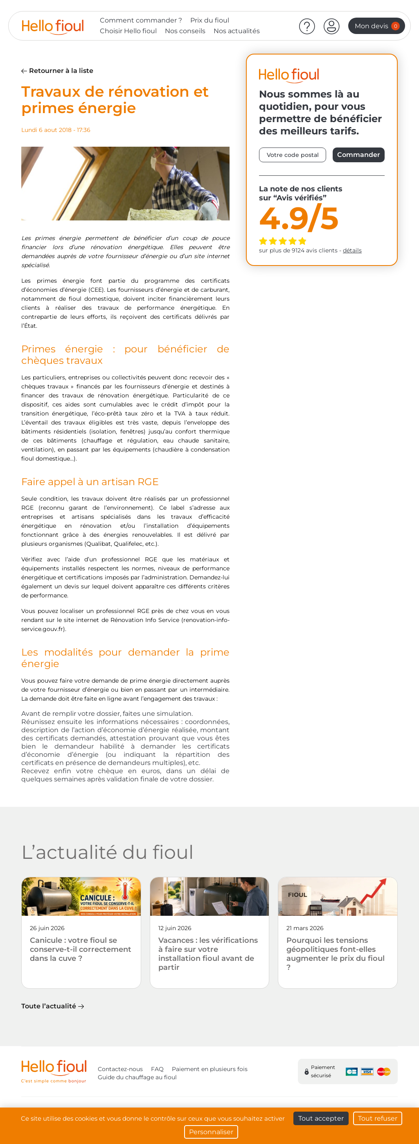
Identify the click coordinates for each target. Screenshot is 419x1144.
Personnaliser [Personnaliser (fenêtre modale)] (211, 1132)
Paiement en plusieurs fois (210, 1069)
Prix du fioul (209, 20)
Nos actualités (237, 31)
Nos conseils (185, 31)
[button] (332, 26)
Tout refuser (377, 1118)
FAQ (157, 1069)
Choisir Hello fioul (128, 31)
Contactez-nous (120, 1069)
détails (352, 250)
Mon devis (377, 26)
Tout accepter (321, 1118)
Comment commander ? (141, 20)
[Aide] (307, 26)
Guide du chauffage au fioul (137, 1077)
